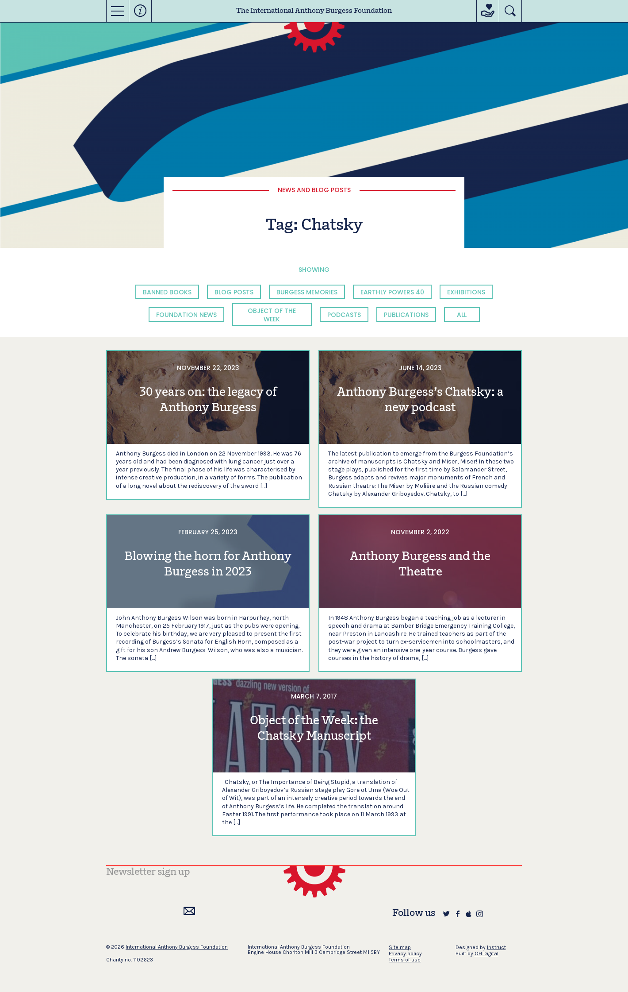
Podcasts (344, 314)
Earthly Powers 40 (392, 292)
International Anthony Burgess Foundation (177, 947)
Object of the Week (272, 314)
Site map (400, 947)
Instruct (496, 947)
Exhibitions (466, 292)
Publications (406, 314)
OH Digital (486, 953)
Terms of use (405, 960)
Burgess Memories (306, 292)
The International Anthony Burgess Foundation (314, 11)
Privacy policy (405, 953)
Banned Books (167, 292)
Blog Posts (233, 292)
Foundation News (186, 314)
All (462, 314)
